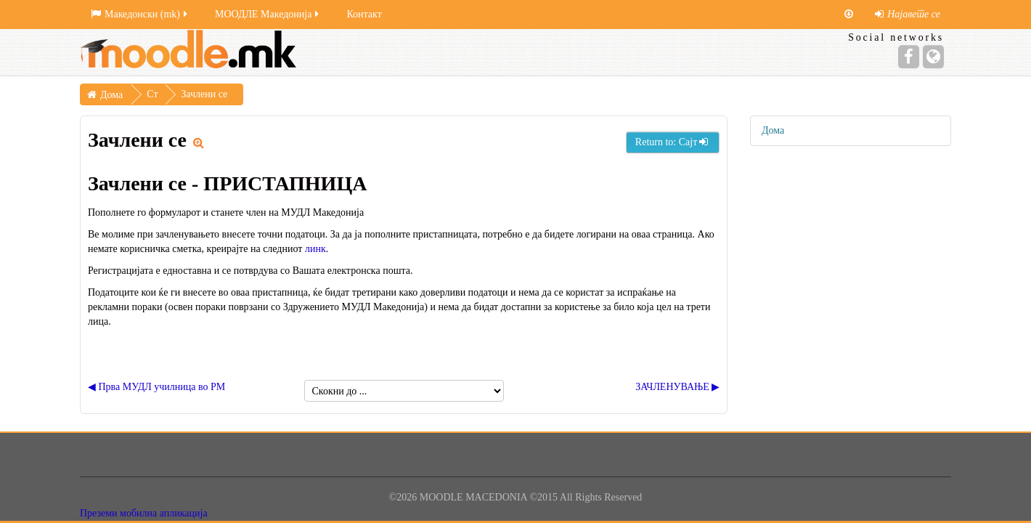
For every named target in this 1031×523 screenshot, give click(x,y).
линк (315, 248)
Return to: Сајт (672, 142)
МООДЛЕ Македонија (268, 14)
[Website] (933, 56)
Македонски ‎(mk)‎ (140, 14)
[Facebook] (908, 56)
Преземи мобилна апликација (144, 513)
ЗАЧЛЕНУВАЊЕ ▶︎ (677, 386)
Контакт (363, 14)
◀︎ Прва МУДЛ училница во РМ (156, 386)
